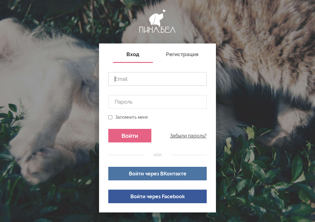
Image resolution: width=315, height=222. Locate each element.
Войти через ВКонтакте (157, 174)
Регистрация (182, 54)
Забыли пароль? (188, 136)
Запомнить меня (131, 117)
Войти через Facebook (157, 196)
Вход (132, 54)
